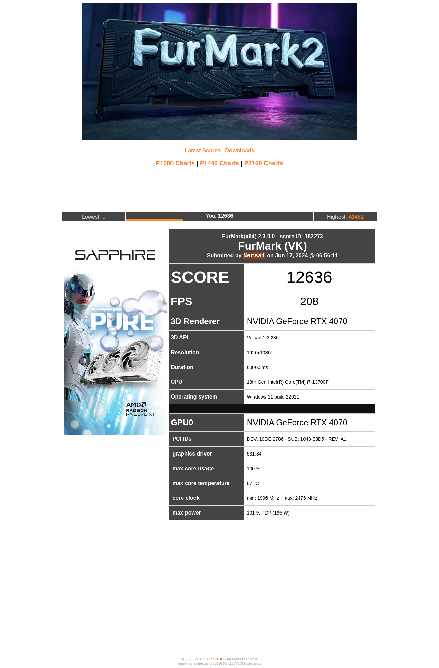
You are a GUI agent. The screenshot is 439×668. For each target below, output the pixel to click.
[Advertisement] (219, 188)
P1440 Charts (219, 163)
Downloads (239, 150)
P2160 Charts (263, 163)
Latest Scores (203, 150)
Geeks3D (215, 659)
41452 (356, 217)
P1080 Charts (175, 163)
